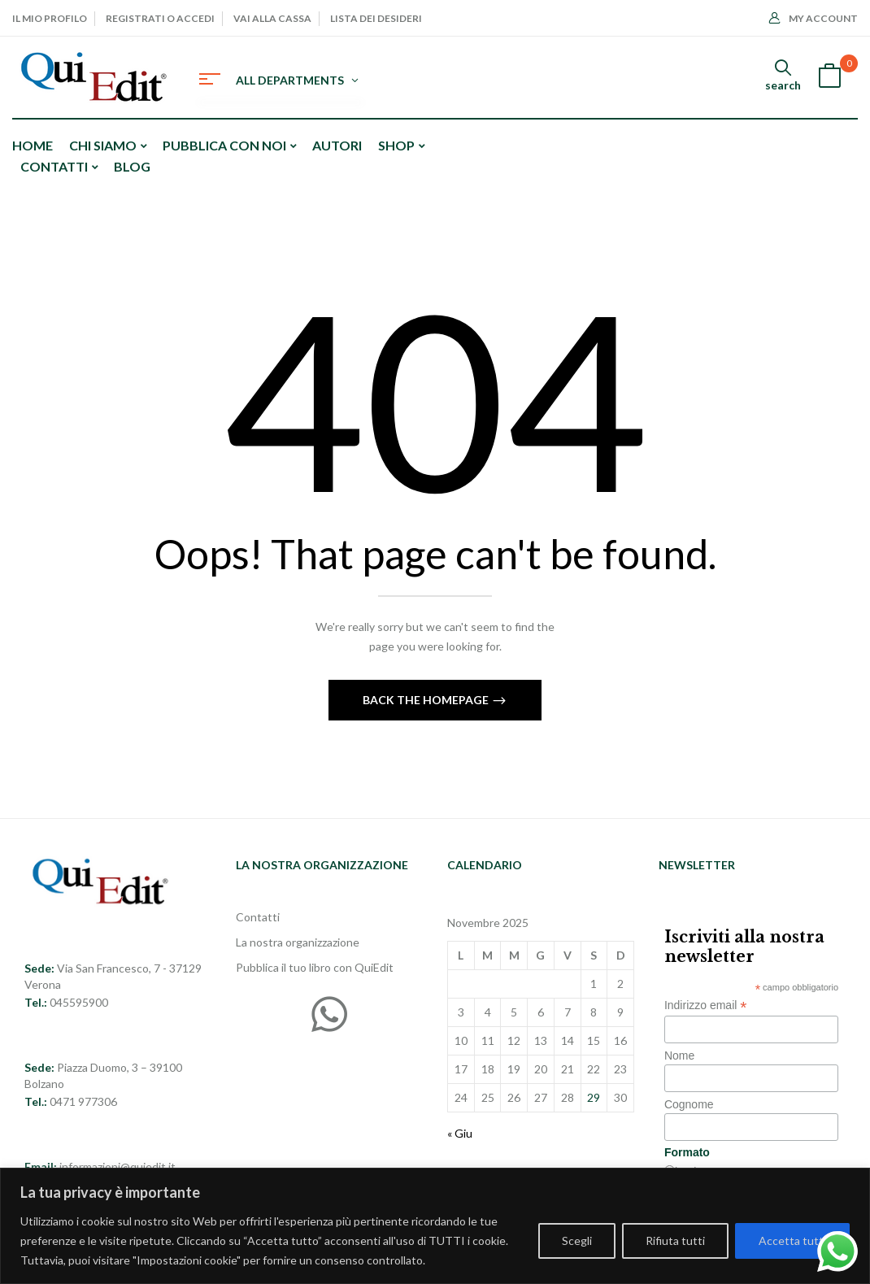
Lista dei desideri (376, 18)
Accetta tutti (792, 1240)
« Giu (459, 1133)
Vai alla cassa (272, 18)
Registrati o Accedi (160, 18)
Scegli (577, 1240)
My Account (813, 18)
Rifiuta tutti (675, 1240)
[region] (435, 1226)
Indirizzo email (705, 1005)
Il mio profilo (49, 18)
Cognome (689, 1104)
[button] (829, 77)
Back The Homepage (427, 700)
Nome (679, 1055)
